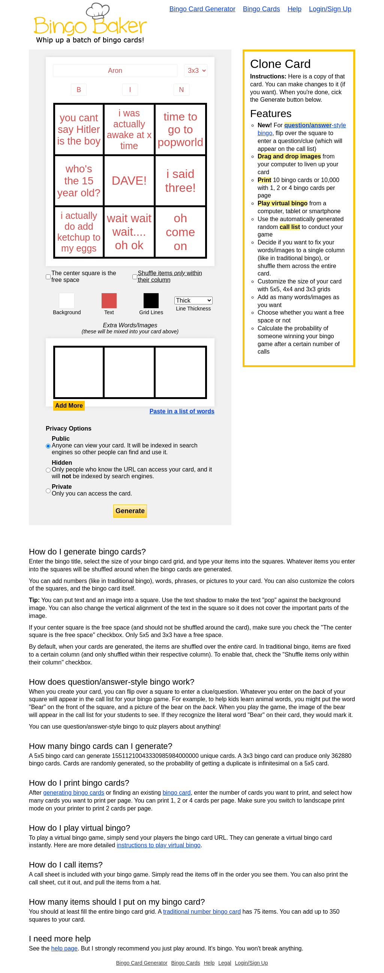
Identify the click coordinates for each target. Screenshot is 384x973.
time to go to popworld (180, 129)
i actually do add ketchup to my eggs (79, 232)
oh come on (180, 232)
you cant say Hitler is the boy (79, 129)
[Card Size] (195, 71)
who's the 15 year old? (79, 181)
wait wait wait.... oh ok (129, 232)
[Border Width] (193, 300)
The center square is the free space (83, 276)
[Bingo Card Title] (115, 71)
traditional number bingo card (202, 911)
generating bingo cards (73, 792)
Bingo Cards (261, 9)
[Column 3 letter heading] (181, 89)
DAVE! (129, 181)
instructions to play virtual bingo (158, 845)
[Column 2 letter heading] (130, 89)
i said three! (180, 181)
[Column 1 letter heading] (78, 89)
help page (64, 948)
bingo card (177, 792)
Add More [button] (69, 405)
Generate (130, 511)
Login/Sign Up (330, 9)
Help (295, 9)
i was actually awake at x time (129, 129)
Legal (224, 962)
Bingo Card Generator (203, 9)
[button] (66, 300)
